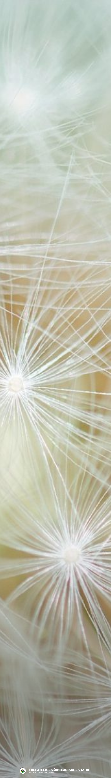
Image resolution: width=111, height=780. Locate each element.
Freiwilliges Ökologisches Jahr (59, 770)
